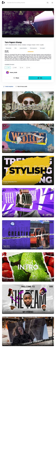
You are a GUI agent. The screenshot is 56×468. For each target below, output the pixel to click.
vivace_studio (13, 72)
